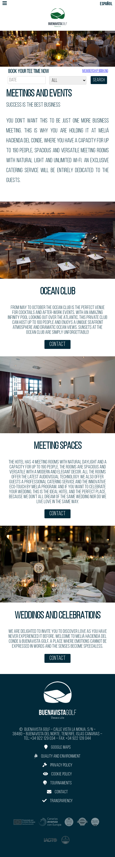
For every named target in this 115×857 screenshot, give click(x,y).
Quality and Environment (57, 756)
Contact (57, 344)
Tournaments (57, 783)
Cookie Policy (57, 774)
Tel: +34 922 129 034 (39, 738)
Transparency (57, 800)
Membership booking (95, 71)
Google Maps (57, 747)
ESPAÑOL (106, 4)
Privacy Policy (57, 765)
